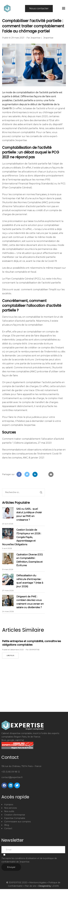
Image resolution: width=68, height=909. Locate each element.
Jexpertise (35, 37)
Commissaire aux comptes (17, 821)
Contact (8, 828)
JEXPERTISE (34, 649)
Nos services (10, 808)
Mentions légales (37, 882)
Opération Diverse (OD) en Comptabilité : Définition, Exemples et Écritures (29, 560)
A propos (8, 804)
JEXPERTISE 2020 (18, 882)
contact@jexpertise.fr (12, 777)
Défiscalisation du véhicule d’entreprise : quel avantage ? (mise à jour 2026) (29, 581)
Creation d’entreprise (14, 814)
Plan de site (30, 886)
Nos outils (9, 811)
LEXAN (55, 886)
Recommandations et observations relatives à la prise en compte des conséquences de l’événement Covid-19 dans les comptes (34, 453)
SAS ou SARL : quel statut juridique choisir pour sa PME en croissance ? (29, 514)
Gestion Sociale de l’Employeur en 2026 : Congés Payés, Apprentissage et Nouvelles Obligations (21, 537)
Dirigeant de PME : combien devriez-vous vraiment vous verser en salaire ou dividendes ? (30, 602)
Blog (6, 825)
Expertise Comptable (14, 818)
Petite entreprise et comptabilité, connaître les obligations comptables (31, 642)
